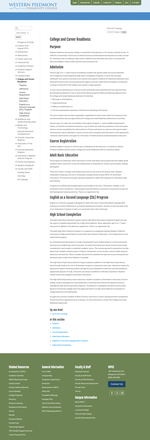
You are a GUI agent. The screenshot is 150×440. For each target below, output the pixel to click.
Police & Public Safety (83, 414)
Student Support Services (24, 71)
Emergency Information (18, 407)
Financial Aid (23, 62)
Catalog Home (23, 172)
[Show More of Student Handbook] (16, 165)
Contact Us (117, 384)
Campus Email (14, 383)
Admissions (22, 55)
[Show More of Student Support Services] (16, 69)
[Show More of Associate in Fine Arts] (16, 143)
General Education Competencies (25, 132)
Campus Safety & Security (19, 387)
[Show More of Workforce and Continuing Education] (16, 119)
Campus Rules (23, 75)
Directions (46, 383)
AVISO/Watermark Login (18, 379)
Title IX (77, 391)
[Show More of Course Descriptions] (16, 162)
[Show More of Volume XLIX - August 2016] (16, 46)
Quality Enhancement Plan (85, 418)
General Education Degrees (25, 151)
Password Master (15, 419)
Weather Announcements (51, 407)
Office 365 (46, 391)
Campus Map (47, 375)
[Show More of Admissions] (16, 55)
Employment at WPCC (50, 387)
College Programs (16, 395)
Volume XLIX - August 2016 (23, 47)
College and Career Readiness (25, 80)
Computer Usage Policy (51, 379)
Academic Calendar (16, 375)
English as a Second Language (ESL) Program (27, 107)
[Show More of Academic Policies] (16, 66)
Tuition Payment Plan (17, 434)
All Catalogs (22, 179)
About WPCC (80, 402)
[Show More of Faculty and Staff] (16, 169)
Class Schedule (14, 391)
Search (18, 37)
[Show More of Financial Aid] (16, 62)
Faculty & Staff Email (83, 375)
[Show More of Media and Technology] (16, 125)
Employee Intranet (82, 371)
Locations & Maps (82, 410)
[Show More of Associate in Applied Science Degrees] (16, 156)
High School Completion (24, 114)
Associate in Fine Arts (24, 145)
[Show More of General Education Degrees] (16, 150)
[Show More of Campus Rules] (16, 75)
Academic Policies (25, 66)
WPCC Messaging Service (51, 411)
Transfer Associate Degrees (25, 139)
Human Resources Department (86, 383)
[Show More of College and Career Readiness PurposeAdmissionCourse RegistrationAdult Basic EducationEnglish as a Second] (16, 79)
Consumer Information (83, 406)
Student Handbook (25, 165)
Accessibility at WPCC (17, 371)
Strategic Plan (47, 399)
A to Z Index (46, 371)
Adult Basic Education (24, 99)
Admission (23, 89)
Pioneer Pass (14, 423)
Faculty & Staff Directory (84, 379)
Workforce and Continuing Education (26, 120)
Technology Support (16, 427)
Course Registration (24, 93)
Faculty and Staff (24, 169)
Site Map (21, 176)
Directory (12, 399)
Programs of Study (25, 42)
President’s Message (50, 395)
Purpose (22, 85)
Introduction (22, 52)
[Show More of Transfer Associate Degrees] (16, 137)
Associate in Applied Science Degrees (26, 157)
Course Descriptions (26, 162)
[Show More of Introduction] (16, 52)
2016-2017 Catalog (59, 314)
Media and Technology (22, 126)
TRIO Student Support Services (20, 431)
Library (11, 411)
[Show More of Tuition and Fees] (16, 59)
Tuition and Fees (24, 59)
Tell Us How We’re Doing (51, 403)
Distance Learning (16, 403)
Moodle (12, 415)
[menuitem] (75, 2)
